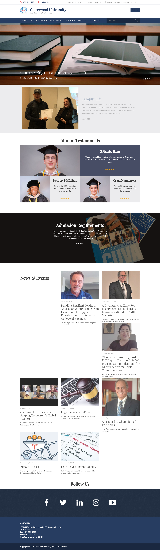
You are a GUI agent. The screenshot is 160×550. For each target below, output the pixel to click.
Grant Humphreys (124, 180)
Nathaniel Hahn (110, 151)
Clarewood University (48, 9)
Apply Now (135, 10)
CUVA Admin (30, 535)
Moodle (133, 2)
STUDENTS (68, 20)
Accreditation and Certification (118, 2)
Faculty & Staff (99, 2)
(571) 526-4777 (27, 2)
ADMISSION (54, 20)
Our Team (88, 2)
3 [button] (147, 79)
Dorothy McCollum (65, 180)
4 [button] (150, 79)
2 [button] (145, 79)
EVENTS (81, 20)
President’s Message (75, 2)
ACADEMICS (40, 20)
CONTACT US (95, 20)
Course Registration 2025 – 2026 (53, 72)
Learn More (78, 243)
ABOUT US (26, 20)
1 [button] (144, 79)
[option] (80, 54)
